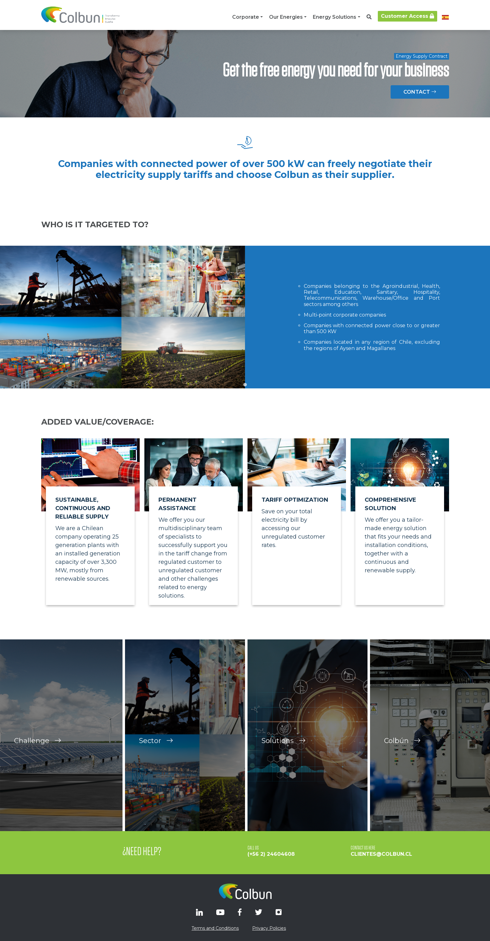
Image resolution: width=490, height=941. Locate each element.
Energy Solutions (334, 17)
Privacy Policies (269, 928)
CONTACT (419, 92)
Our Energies (286, 17)
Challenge (37, 765)
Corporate (245, 17)
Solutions (284, 765)
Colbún (402, 765)
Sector (156, 765)
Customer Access (407, 16)
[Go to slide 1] (245, 384)
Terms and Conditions (215, 928)
